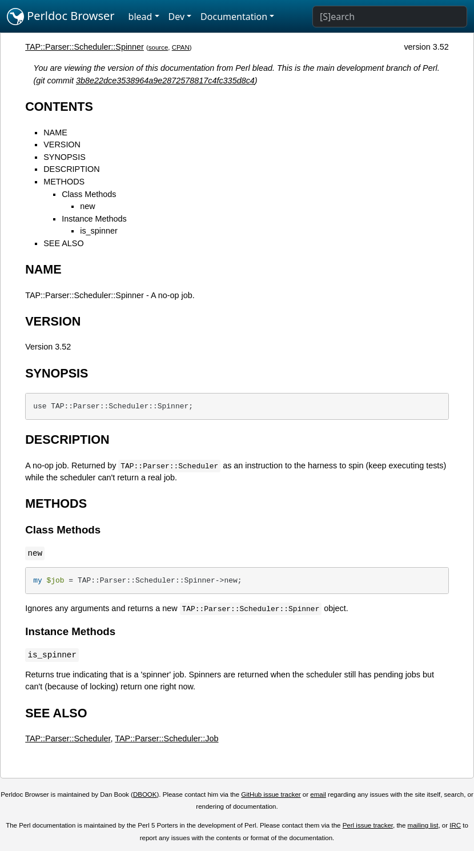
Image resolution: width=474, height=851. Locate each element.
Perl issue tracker (368, 825)
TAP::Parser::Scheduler (67, 738)
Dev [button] (176, 16)
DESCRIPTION (71, 169)
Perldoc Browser (61, 16)
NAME (55, 132)
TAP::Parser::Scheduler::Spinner (84, 46)
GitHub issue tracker (270, 794)
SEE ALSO (63, 243)
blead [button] (140, 16)
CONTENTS (59, 106)
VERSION (62, 144)
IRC (455, 825)
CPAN (181, 47)
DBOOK (145, 794)
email (318, 794)
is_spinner (99, 230)
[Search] (389, 16)
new (87, 206)
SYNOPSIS (64, 157)
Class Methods (89, 194)
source (158, 47)
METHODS (64, 181)
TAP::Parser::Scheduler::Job (166, 738)
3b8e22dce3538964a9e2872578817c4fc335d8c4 (165, 80)
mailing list (423, 825)
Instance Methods (94, 218)
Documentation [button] (233, 16)
